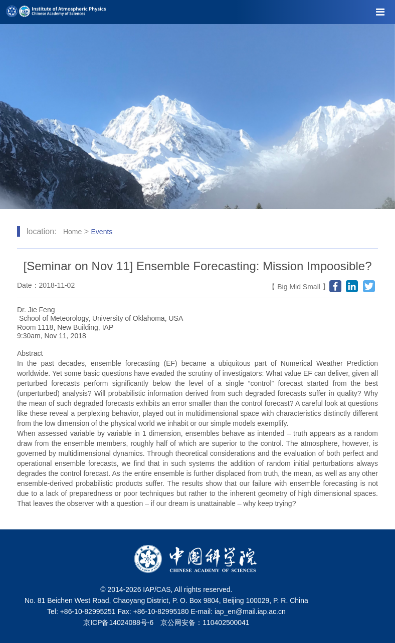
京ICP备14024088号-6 (118, 622)
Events (102, 232)
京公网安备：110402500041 (204, 622)
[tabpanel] (197, 116)
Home (72, 232)
